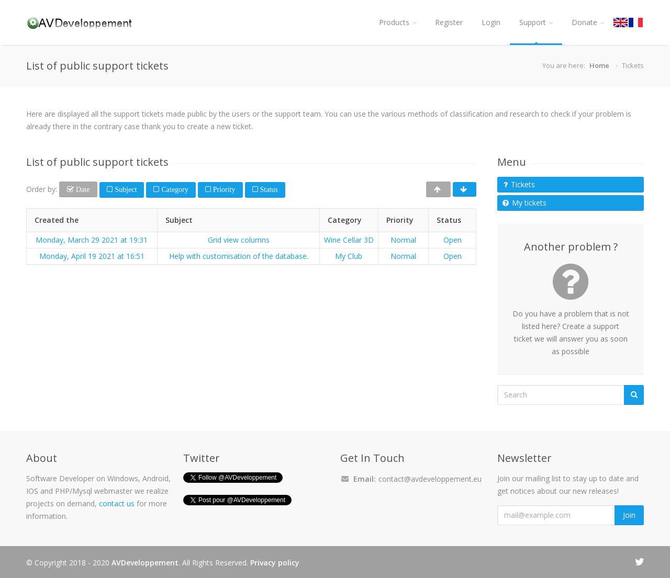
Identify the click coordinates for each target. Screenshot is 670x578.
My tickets (524, 203)
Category (173, 189)
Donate (588, 22)
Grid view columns (239, 240)
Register (449, 22)
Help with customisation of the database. (238, 256)
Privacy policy (274, 563)
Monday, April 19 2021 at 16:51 (91, 256)
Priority (223, 189)
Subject (125, 189)
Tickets (519, 184)
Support (536, 22)
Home (599, 65)
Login (491, 22)
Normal (403, 240)
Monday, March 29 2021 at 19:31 (92, 240)
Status (268, 189)
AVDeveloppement (144, 563)
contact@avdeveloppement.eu (430, 479)
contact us (117, 503)
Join (629, 515)
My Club (348, 256)
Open (452, 240)
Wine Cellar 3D (349, 240)
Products (397, 22)
